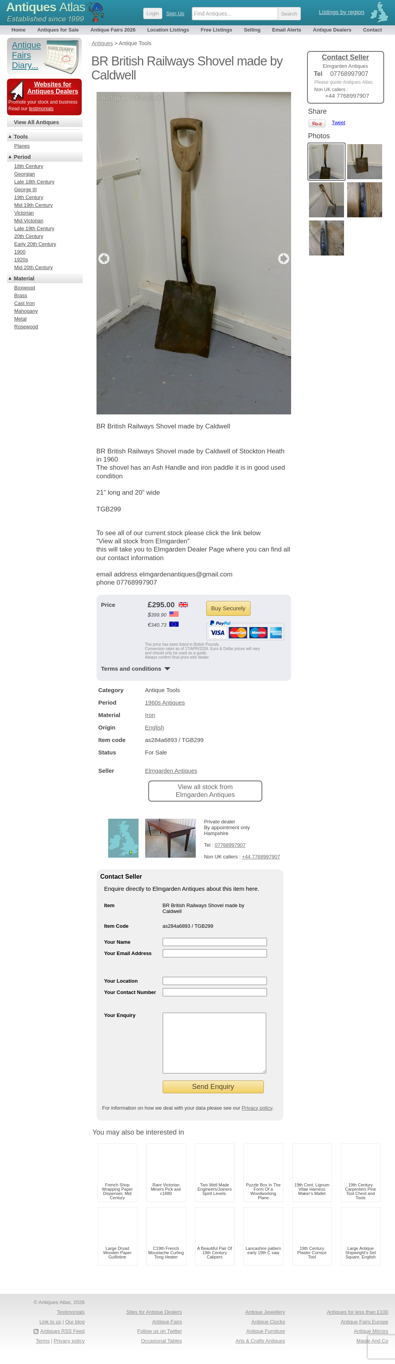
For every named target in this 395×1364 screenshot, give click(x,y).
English (154, 727)
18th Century (28, 166)
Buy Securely (228, 608)
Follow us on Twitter (159, 1343)
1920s (21, 260)
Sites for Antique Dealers (154, 1324)
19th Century (28, 197)
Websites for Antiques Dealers (52, 88)
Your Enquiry (120, 1015)
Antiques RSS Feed (62, 1343)
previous (103, 258)
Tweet (339, 122)
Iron (150, 715)
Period (22, 157)
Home (19, 30)
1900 (20, 252)
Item (109, 905)
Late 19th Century (34, 228)
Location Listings (168, 30)
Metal (20, 319)
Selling (252, 30)
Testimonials (71, 1324)
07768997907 (230, 845)
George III (25, 189)
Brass (20, 295)
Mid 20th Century (33, 267)
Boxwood (24, 288)
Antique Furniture (265, 1343)
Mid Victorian (29, 221)
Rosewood (26, 327)
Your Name (117, 942)
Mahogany (26, 311)
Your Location (121, 981)
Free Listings (216, 30)
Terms (42, 1352)
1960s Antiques (165, 702)
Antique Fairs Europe (364, 1333)
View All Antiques (36, 122)
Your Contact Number (130, 992)
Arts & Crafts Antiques (260, 1352)
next (284, 258)
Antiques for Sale (58, 30)
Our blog (75, 1333)
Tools (21, 137)
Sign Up (175, 13)
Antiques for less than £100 (357, 1324)
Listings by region (342, 12)
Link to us (50, 1333)
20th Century (28, 236)
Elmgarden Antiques (171, 770)
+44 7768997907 (261, 857)
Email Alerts (286, 30)
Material (24, 278)
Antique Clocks (268, 1333)
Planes (22, 146)
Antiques (45, 7)
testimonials (41, 108)
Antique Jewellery (265, 1324)
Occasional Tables (161, 1352)
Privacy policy (257, 1120)
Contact (372, 30)
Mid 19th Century (33, 205)
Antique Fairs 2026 (113, 30)
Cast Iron (24, 303)
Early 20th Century (35, 244)
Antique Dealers (332, 30)
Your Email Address (128, 953)
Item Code (116, 926)
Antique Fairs (167, 1333)
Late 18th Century (34, 182)
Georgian (24, 174)
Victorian (24, 213)
